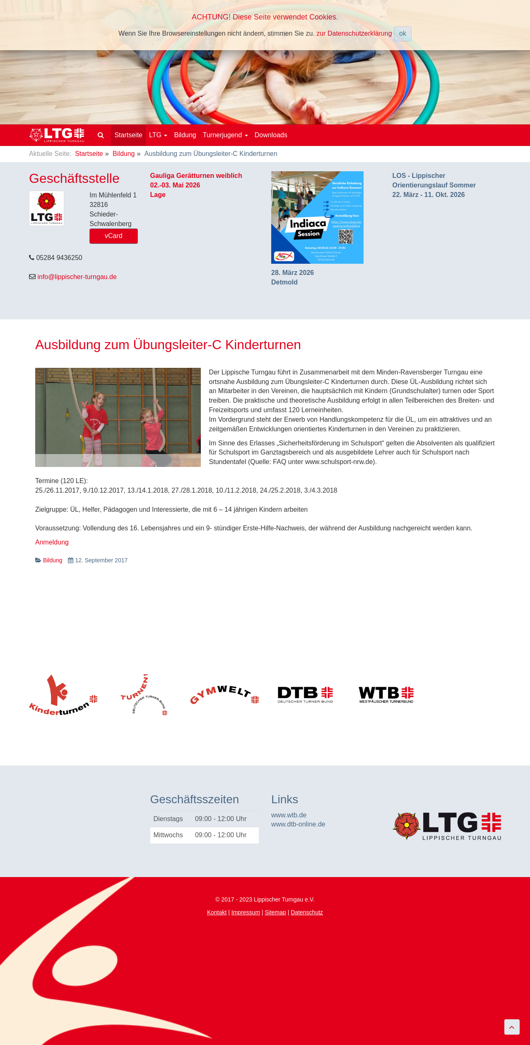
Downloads (271, 135)
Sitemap (275, 912)
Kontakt (216, 912)
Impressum (245, 912)
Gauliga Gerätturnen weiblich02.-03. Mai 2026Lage (196, 185)
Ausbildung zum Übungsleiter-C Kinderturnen (168, 344)
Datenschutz (307, 912)
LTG (158, 135)
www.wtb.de (288, 815)
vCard (114, 235)
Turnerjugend (225, 135)
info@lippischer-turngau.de (76, 276)
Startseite (128, 135)
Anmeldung (52, 542)
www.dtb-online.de (298, 824)
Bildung (185, 135)
